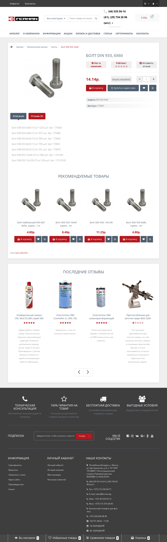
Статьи (108, 33)
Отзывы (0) (37, 116)
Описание (18, 116)
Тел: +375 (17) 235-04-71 (99, 489)
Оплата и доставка (88, 33)
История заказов (55, 470)
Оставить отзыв (147, 65)
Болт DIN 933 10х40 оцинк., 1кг (66, 224)
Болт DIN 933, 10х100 (101, 222)
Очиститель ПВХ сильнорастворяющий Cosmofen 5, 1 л (101, 317)
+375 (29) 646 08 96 (97, 516)
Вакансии (13, 470)
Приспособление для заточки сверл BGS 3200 (138, 317)
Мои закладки (54, 474)
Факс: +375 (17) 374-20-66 (100, 503)
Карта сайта (14, 479)
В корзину (24, 239)
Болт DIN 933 (21, 253)
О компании (31, 33)
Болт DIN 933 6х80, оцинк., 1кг (136, 224)
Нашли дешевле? (121, 79)
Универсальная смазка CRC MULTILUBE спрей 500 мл (29, 317)
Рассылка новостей (57, 479)
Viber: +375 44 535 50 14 (99, 499)
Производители (16, 484)
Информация (52, 33)
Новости (14, 3)
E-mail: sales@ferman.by (99, 494)
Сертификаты (124, 33)
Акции (68, 33)
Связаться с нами (17, 474)
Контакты (30, 3)
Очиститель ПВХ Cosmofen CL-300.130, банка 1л (65, 317)
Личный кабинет (56, 465)
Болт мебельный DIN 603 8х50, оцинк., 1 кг (31, 224)
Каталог (15, 33)
